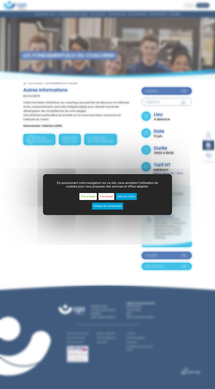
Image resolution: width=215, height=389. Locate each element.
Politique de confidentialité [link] (108, 206)
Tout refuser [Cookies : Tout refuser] (106, 196)
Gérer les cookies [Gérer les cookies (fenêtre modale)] (126, 196)
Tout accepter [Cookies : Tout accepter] (88, 196)
